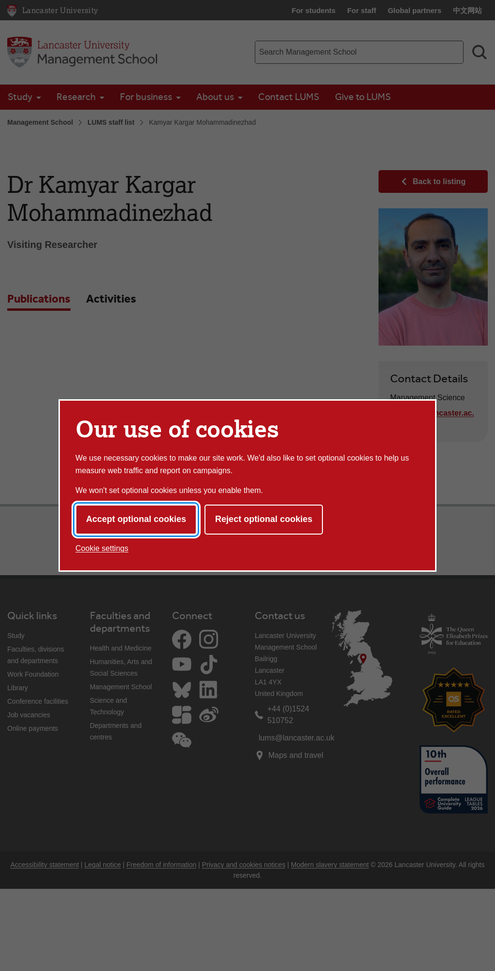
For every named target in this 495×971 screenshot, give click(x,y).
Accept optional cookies (136, 519)
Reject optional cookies (263, 519)
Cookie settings (101, 548)
